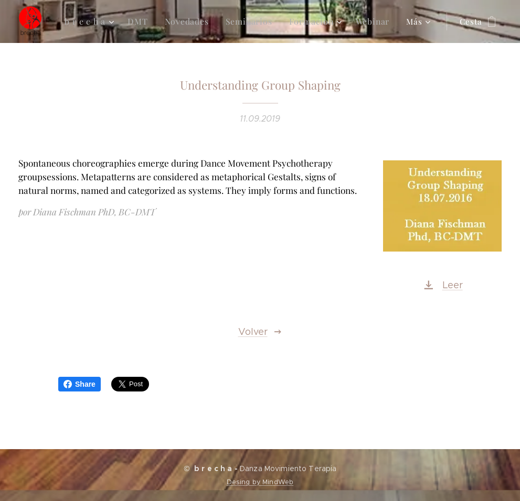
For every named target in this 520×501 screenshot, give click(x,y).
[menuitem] (96, 21)
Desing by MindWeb (260, 482)
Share (79, 384)
